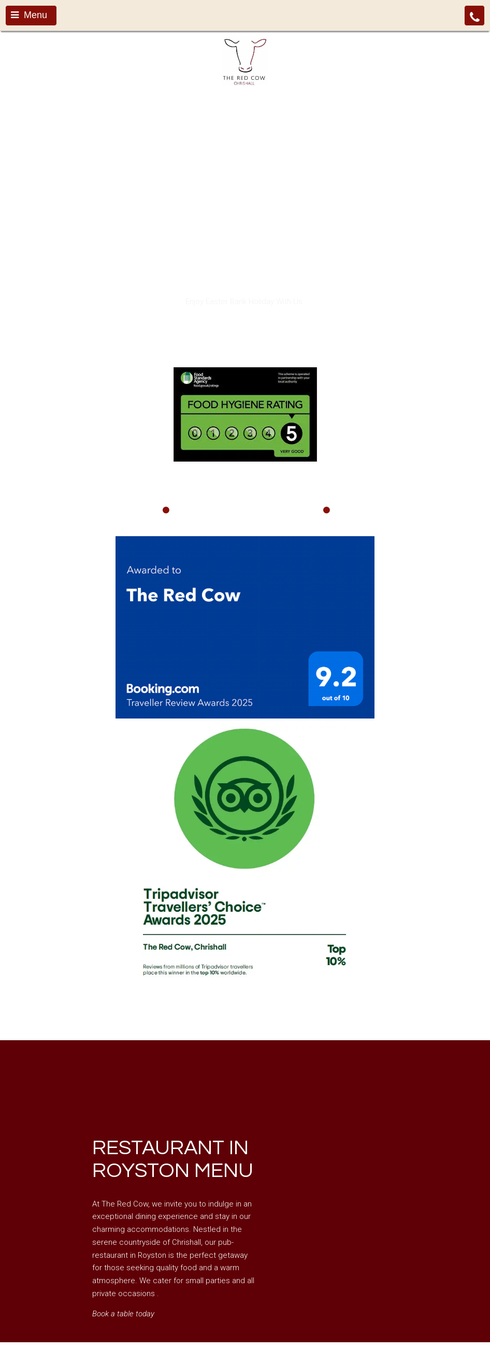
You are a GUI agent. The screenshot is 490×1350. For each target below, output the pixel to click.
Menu (29, 15)
